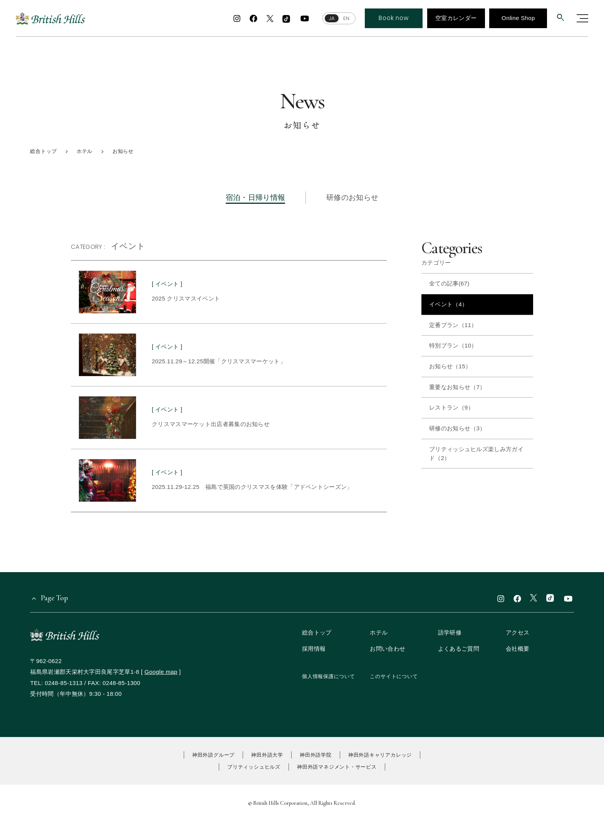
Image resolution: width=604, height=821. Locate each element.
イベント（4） (448, 304)
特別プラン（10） (453, 345)
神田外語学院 (316, 755)
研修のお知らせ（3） (457, 428)
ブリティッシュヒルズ (253, 767)
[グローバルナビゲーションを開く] (582, 18)
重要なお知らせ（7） (457, 387)
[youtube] (304, 18)
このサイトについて (394, 676)
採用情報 (313, 648)
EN (346, 18)
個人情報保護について (328, 676)
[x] (270, 19)
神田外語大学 (267, 755)
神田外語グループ (213, 755)
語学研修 (449, 632)
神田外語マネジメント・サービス (337, 767)
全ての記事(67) (449, 283)
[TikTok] (286, 19)
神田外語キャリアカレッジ (380, 755)
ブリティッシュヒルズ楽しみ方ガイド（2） (476, 453)
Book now (394, 18)
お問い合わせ (387, 648)
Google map (161, 671)
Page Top (54, 598)
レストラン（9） (451, 407)
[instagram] (237, 18)
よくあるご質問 (458, 648)
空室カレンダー (455, 18)
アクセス (517, 632)
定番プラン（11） (453, 325)
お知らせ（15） (450, 366)
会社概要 (517, 648)
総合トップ (317, 632)
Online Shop (518, 18)
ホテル (379, 632)
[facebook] (253, 18)
